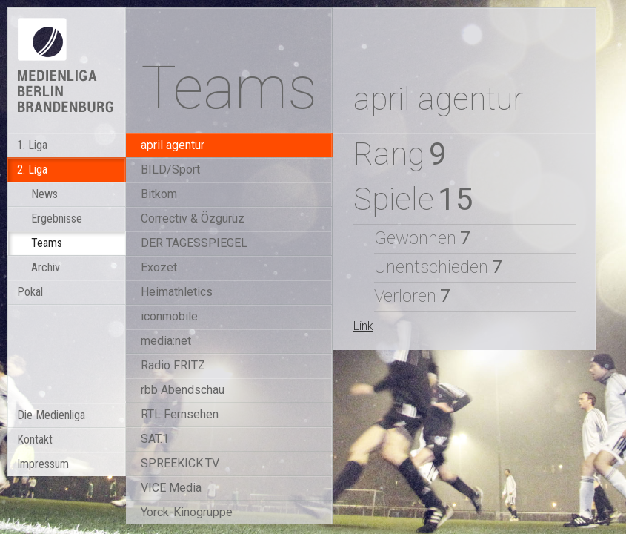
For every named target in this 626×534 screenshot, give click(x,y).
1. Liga (32, 145)
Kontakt (35, 439)
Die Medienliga (51, 415)
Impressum (43, 464)
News (44, 194)
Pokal (30, 292)
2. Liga (32, 169)
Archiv (45, 267)
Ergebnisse (56, 218)
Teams (46, 243)
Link (363, 326)
